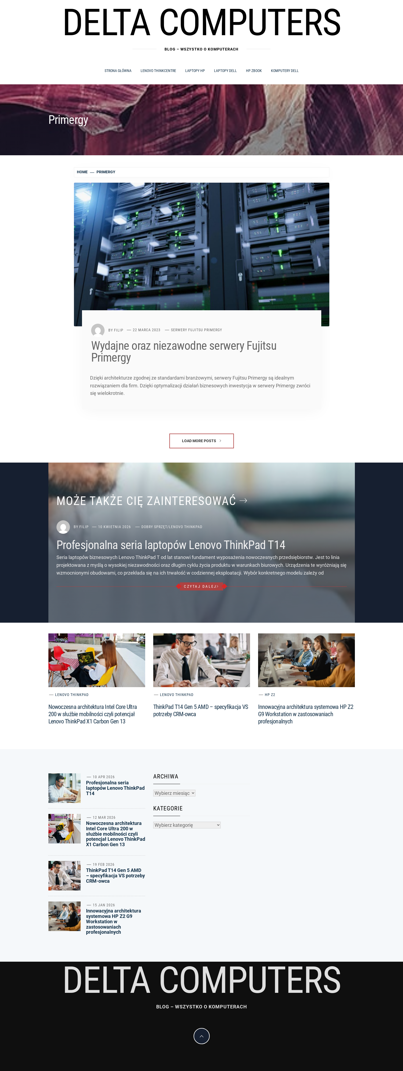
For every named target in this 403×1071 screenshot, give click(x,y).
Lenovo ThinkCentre (158, 70)
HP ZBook (254, 70)
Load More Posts (201, 441)
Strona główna (118, 70)
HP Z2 (270, 695)
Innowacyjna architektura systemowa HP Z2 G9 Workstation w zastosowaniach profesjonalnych (306, 714)
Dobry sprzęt (154, 527)
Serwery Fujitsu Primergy (196, 330)
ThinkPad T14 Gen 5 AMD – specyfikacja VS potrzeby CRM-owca (115, 875)
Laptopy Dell (225, 70)
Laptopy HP (195, 70)
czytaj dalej (201, 586)
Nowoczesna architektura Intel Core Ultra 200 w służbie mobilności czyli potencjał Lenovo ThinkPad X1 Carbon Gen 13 (92, 714)
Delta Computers (201, 22)
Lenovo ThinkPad (185, 527)
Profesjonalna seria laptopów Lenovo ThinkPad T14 (171, 545)
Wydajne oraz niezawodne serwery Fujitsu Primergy (183, 352)
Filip (118, 330)
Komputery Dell (285, 70)
